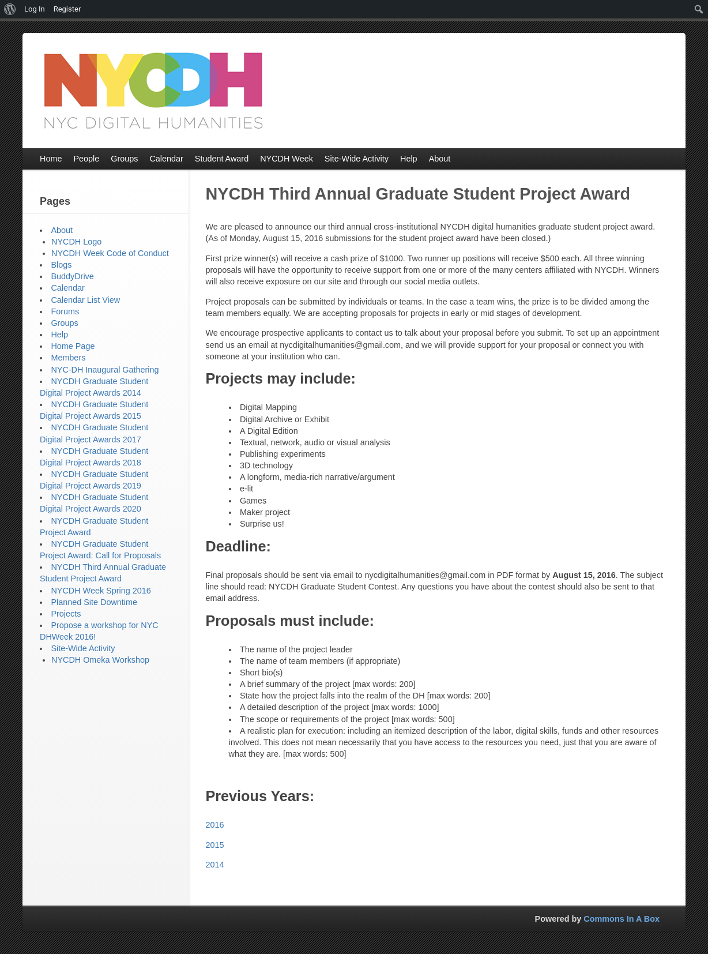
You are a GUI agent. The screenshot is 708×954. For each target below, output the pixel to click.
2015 (215, 845)
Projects (66, 613)
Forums (65, 311)
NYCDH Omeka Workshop (100, 659)
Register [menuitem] (67, 9)
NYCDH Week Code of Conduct (110, 253)
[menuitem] (10, 9)
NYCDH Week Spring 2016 (100, 590)
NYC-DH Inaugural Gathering (105, 369)
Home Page (73, 346)
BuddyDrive (72, 276)
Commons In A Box (621, 918)
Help (59, 334)
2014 (215, 864)
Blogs (61, 264)
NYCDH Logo (76, 241)
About (62, 230)
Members (68, 357)
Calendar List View (85, 300)
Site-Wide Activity (83, 648)
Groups (64, 323)
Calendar (67, 287)
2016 (215, 824)
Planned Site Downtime (94, 602)
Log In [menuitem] (34, 9)
